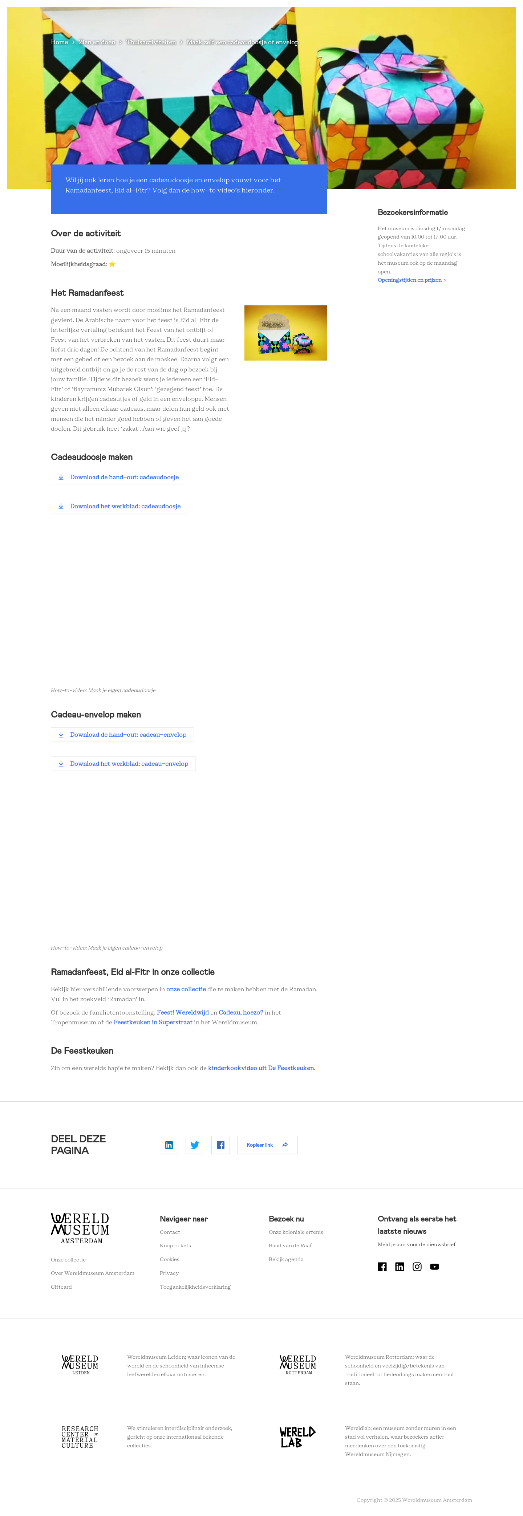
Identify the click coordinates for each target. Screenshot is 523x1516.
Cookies (169, 1259)
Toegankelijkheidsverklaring (195, 1287)
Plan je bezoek (294, 18)
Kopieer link (260, 1145)
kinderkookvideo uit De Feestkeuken (261, 1068)
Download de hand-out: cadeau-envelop (128, 735)
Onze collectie (68, 1260)
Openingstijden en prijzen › (412, 280)
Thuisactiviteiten (151, 42)
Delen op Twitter (195, 1145)
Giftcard (61, 1287)
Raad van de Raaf (290, 1245)
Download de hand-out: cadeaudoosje (124, 477)
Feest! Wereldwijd (183, 1013)
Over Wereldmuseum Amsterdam (92, 1273)
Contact (170, 1232)
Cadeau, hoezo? (241, 1013)
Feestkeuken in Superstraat (153, 1022)
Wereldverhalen (343, 18)
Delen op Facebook (220, 1145)
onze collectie (186, 989)
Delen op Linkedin (169, 1145)
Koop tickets (175, 1245)
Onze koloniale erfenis (296, 1232)
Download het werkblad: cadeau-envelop (129, 764)
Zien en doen (248, 18)
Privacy (169, 1273)
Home (59, 42)
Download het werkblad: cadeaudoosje (125, 506)
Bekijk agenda (286, 1259)
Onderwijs (387, 18)
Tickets (421, 18)
